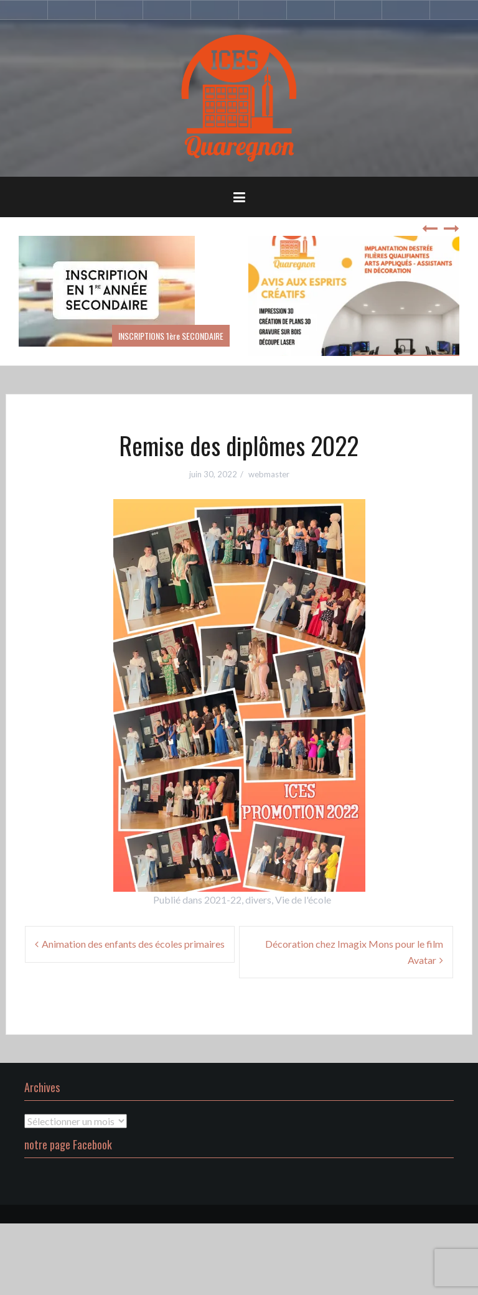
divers (258, 899)
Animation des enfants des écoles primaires (133, 944)
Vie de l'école (303, 899)
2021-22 (222, 899)
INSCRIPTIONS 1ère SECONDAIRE (170, 335)
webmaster (268, 474)
